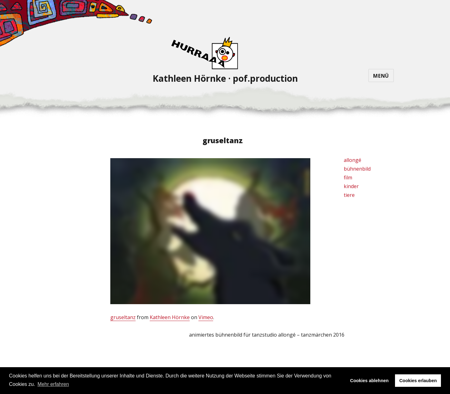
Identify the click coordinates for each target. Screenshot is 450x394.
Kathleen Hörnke (170, 317)
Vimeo (205, 317)
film (348, 177)
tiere (349, 195)
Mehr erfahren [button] (53, 384)
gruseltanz (123, 317)
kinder (351, 186)
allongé (352, 160)
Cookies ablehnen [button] (369, 380)
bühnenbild (357, 168)
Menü (381, 75)
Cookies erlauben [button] (418, 380)
